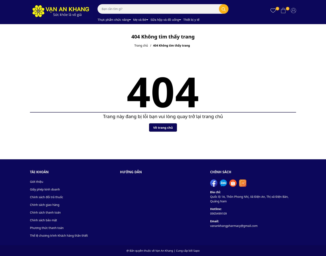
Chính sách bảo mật (43, 220)
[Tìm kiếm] (223, 9)
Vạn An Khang (164, 250)
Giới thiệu (36, 182)
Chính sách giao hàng (44, 205)
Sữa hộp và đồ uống (164, 19)
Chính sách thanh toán (45, 212)
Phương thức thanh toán (47, 228)
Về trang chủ (163, 127)
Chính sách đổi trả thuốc (46, 197)
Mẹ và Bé (139, 19)
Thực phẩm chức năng (113, 19)
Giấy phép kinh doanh (45, 189)
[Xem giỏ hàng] (283, 10)
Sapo (196, 250)
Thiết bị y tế (191, 19)
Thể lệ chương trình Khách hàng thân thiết (59, 235)
